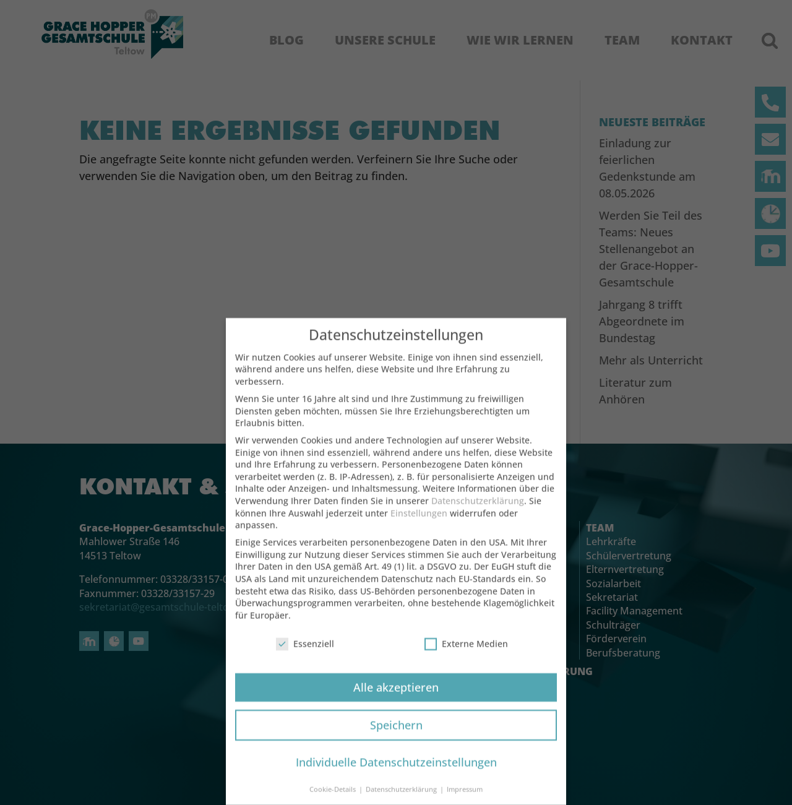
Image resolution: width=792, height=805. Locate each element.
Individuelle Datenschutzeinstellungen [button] (396, 774)
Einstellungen (418, 525)
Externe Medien (466, 655)
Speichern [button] (396, 737)
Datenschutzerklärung (477, 513)
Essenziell (305, 655)
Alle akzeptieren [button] (396, 699)
